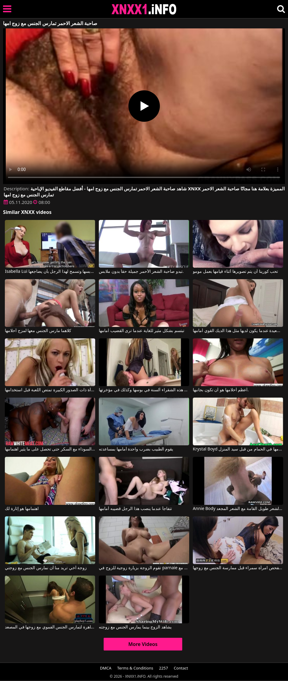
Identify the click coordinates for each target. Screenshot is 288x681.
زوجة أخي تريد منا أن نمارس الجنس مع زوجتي (46, 568)
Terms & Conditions (135, 668)
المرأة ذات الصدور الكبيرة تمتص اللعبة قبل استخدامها (50, 390)
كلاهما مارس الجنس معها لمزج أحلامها (38, 330)
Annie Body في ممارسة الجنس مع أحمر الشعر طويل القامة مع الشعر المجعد (238, 508)
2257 (163, 668)
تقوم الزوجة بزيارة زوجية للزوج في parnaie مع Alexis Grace (144, 568)
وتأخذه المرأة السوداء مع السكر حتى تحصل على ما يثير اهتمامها (50, 449)
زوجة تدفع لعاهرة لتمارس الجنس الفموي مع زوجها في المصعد (50, 627)
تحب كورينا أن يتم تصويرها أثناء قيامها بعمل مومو (235, 271)
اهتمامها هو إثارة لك (22, 508)
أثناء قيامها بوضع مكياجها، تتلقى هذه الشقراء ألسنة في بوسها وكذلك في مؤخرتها (144, 390)
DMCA (106, 668)
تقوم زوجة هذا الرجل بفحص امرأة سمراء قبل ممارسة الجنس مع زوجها (238, 568)
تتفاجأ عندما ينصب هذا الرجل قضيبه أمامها (135, 508)
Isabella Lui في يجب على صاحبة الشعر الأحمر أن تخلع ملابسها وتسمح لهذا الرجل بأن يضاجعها (50, 271)
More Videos (142, 644)
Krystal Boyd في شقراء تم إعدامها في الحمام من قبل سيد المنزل (238, 449)
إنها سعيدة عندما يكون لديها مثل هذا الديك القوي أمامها (238, 330)
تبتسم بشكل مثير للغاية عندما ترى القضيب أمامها (141, 330)
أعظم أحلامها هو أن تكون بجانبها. (221, 390)
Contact (181, 668)
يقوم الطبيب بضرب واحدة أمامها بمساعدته (136, 449)
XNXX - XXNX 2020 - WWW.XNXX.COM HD (144, 9)
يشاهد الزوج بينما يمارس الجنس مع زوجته (135, 627)
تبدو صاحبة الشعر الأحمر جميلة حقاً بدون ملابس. (141, 271)
